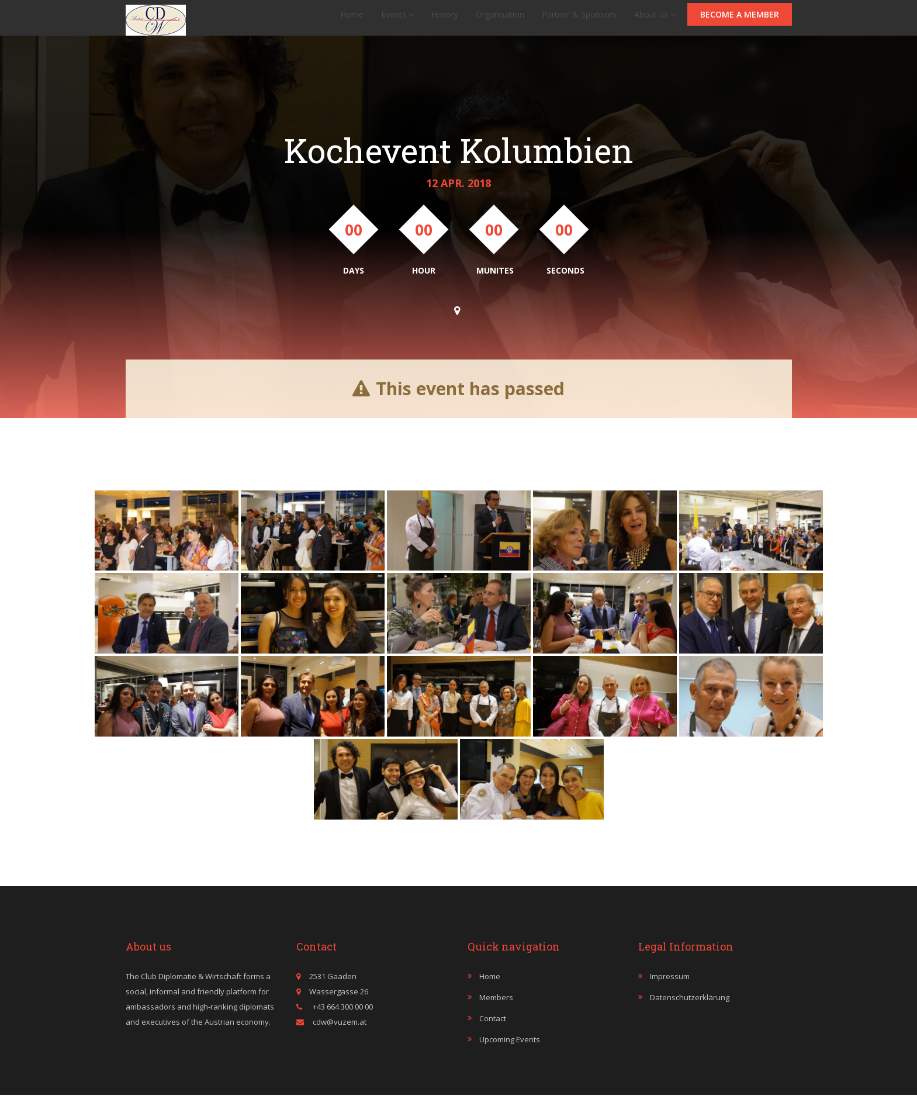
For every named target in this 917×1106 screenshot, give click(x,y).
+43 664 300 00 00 (342, 1018)
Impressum (670, 988)
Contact (492, 1030)
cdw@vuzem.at (339, 1033)
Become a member (739, 20)
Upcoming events (509, 1051)
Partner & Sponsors (579, 20)
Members (496, 1009)
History (444, 20)
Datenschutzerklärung (689, 1009)
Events (397, 20)
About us (655, 20)
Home (352, 20)
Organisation (500, 20)
